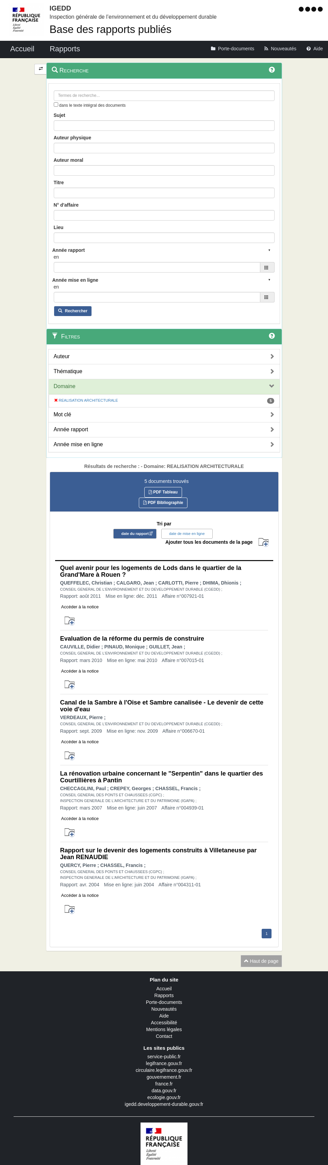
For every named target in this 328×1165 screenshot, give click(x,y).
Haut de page (261, 961)
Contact (164, 1036)
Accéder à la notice (80, 606)
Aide (164, 1016)
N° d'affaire (66, 205)
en (56, 257)
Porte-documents (164, 1002)
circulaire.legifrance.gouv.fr (164, 1070)
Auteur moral (68, 160)
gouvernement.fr (164, 1077)
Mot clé (62, 414)
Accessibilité (164, 1022)
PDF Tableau (163, 492)
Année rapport (71, 429)
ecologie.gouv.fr (164, 1097)
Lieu (59, 227)
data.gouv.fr (164, 1090)
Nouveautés (164, 1009)
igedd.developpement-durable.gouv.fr (164, 1104)
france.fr (164, 1083)
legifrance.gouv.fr (164, 1063)
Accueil (163, 988)
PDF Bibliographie (163, 502)
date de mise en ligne (187, 534)
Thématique (68, 371)
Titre (59, 182)
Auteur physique (72, 137)
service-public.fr (164, 1056)
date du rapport (135, 534)
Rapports (164, 995)
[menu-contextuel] (56, 104)
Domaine (65, 386)
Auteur (62, 356)
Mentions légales (164, 1029)
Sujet (59, 115)
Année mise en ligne (78, 444)
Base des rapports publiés (110, 29)
